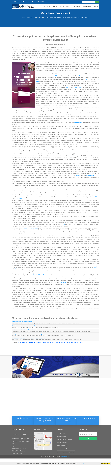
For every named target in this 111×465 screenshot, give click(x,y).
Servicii (54, 6)
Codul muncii (76, 6)
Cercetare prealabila (61, 315)
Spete (67, 6)
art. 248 (55, 76)
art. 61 (95, 267)
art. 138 (63, 224)
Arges (63, 452)
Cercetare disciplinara (36, 315)
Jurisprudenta (29, 17)
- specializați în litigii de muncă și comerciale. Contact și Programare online (50, 342)
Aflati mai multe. (81, 463)
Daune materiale (70, 315)
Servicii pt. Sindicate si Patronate (65, 439)
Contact (96, 6)
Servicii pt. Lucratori (61, 436)
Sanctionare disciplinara (39, 17)
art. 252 (87, 80)
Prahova (72, 452)
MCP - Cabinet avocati (65, 456)
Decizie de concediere (51, 315)
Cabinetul (46, 6)
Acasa (23, 17)
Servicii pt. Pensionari (62, 442)
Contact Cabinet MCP (62, 449)
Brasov (67, 452)
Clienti (61, 6)
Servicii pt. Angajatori (62, 433)
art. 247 (31, 275)
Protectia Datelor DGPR (62, 445)
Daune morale (78, 315)
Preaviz (43, 315)
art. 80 (72, 187)
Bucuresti (59, 452)
